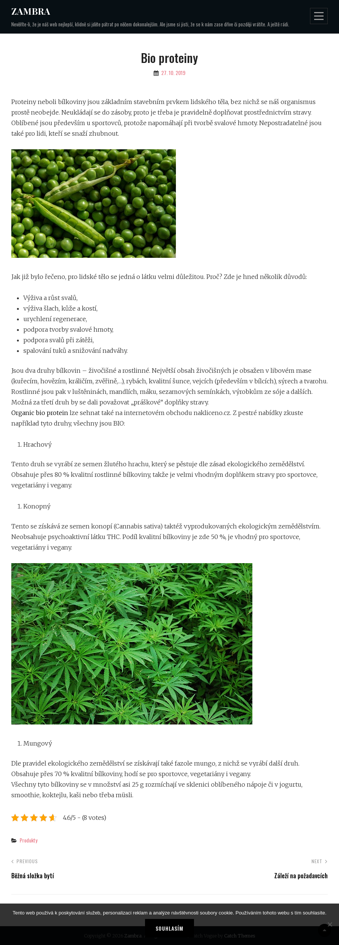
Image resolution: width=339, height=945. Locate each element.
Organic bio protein (39, 413)
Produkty (28, 840)
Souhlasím (169, 928)
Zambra (30, 11)
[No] (329, 924)
